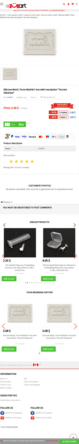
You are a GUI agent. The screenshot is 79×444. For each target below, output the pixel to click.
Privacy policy (5, 382)
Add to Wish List (48, 97)
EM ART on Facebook (11, 414)
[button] (25, 283)
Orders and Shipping (32, 385)
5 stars (32, 161)
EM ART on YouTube (10, 418)
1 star (11, 161)
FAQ (25, 379)
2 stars (16, 161)
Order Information (31, 382)
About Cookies (6, 388)
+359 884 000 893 (57, 10)
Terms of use (5, 385)
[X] (1, 439)
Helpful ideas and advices (10, 400)
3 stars (21, 161)
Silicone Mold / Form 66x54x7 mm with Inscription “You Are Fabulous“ (20, 337)
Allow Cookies (69, 440)
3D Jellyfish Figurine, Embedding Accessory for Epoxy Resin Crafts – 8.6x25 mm (20, 268)
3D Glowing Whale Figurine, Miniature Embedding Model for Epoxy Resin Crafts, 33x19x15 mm (59, 268)
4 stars (27, 161)
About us (3, 379)
